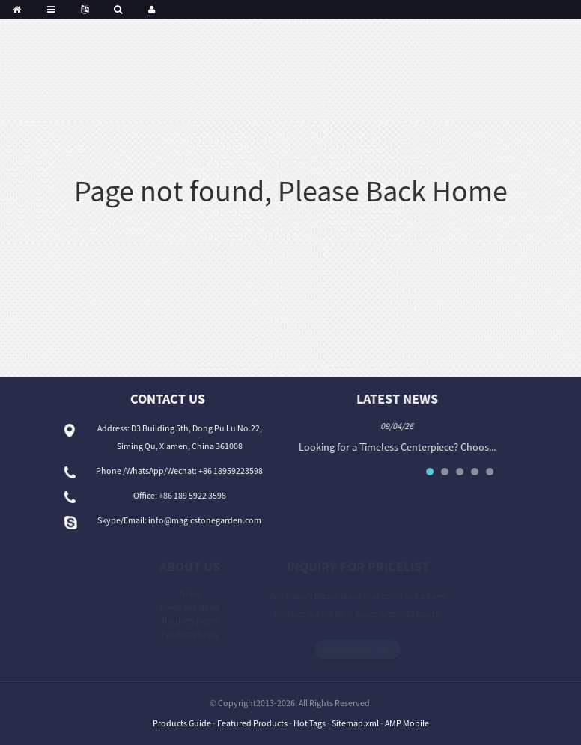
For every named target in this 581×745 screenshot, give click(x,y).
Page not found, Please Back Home (291, 191)
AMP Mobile (407, 723)
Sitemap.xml (355, 723)
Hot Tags (309, 723)
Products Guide (182, 723)
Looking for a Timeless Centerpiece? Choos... (400, 447)
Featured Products (252, 723)
